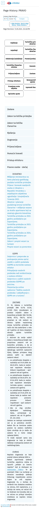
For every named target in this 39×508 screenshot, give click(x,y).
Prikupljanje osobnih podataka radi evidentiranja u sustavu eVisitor (19, 273)
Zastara (32, 74)
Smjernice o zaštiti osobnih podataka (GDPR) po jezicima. (19, 282)
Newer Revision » (22, 25)
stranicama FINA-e (15, 470)
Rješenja (11, 133)
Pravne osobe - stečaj (17, 167)
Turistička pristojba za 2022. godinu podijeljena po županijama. (19, 219)
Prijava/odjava (14, 74)
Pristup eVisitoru (14, 81)
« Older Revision (15, 23)
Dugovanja (12, 140)
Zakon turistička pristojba (19, 116)
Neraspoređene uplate (32, 81)
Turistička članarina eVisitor (14, 66)
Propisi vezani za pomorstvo (19, 247)
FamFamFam (5, 506)
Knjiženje (14, 43)
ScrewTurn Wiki (5, 505)
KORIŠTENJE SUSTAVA (14, 36)
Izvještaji (14, 50)
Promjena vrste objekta (14, 87)
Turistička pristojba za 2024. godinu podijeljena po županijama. (19, 236)
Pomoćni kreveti (15, 153)
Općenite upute (14, 94)
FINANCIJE (32, 36)
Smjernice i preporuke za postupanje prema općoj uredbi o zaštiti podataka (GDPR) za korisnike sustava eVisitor (19, 262)
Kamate (32, 66)
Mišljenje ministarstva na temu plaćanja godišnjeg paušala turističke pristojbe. (19, 180)
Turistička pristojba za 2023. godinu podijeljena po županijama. (19, 227)
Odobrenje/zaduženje (14, 59)
